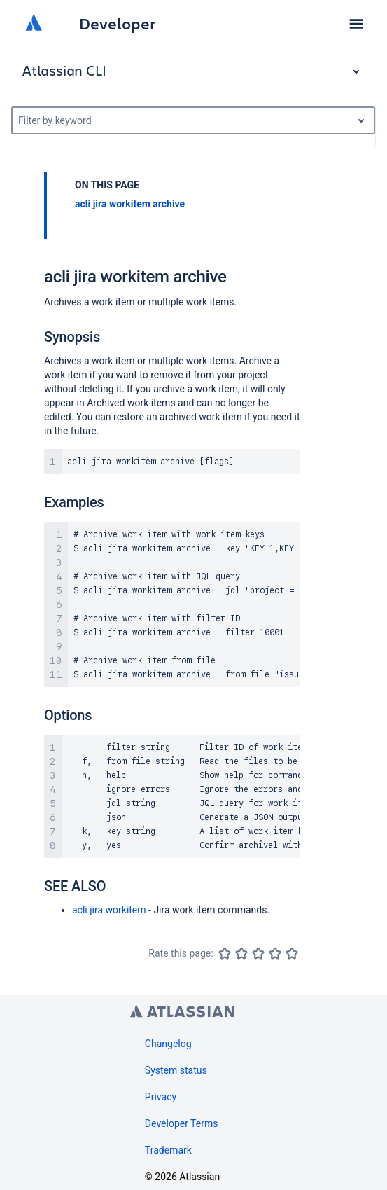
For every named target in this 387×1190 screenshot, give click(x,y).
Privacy (160, 1096)
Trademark (168, 1150)
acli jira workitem (109, 909)
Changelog (168, 1043)
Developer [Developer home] (117, 24)
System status (176, 1070)
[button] (356, 24)
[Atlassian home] (33, 24)
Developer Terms (181, 1123)
